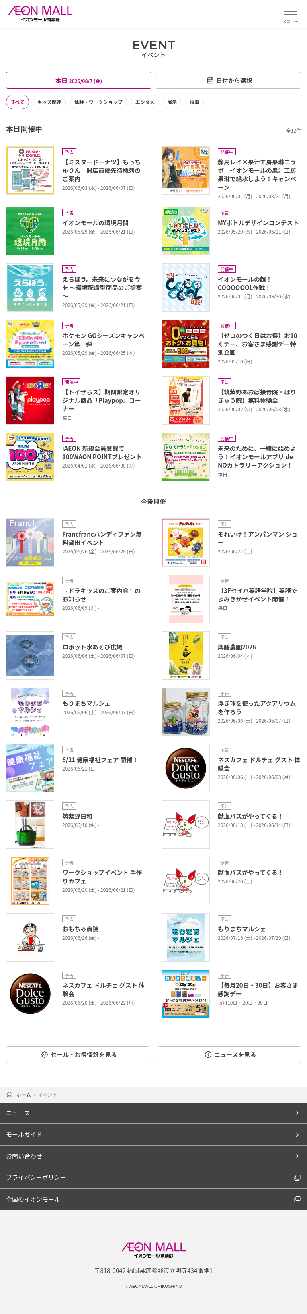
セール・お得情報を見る (79, 1054)
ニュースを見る (230, 1054)
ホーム (19, 1094)
